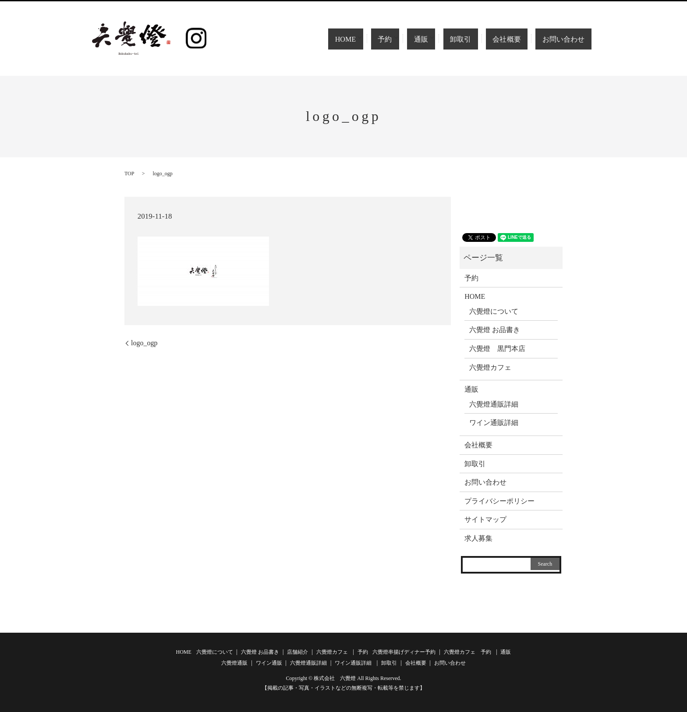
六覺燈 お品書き (494, 329)
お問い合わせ (565, 39)
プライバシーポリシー (499, 501)
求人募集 (478, 538)
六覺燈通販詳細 (493, 404)
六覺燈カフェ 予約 (467, 652)
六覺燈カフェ (490, 367)
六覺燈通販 (234, 663)
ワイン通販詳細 (493, 422)
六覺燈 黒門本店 (497, 348)
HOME (359, 39)
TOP (129, 173)
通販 (436, 39)
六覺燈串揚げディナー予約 (404, 652)
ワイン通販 (269, 663)
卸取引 (477, 39)
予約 (399, 39)
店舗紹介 (297, 652)
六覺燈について (493, 311)
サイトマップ (485, 519)
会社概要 (515, 39)
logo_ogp (144, 343)
